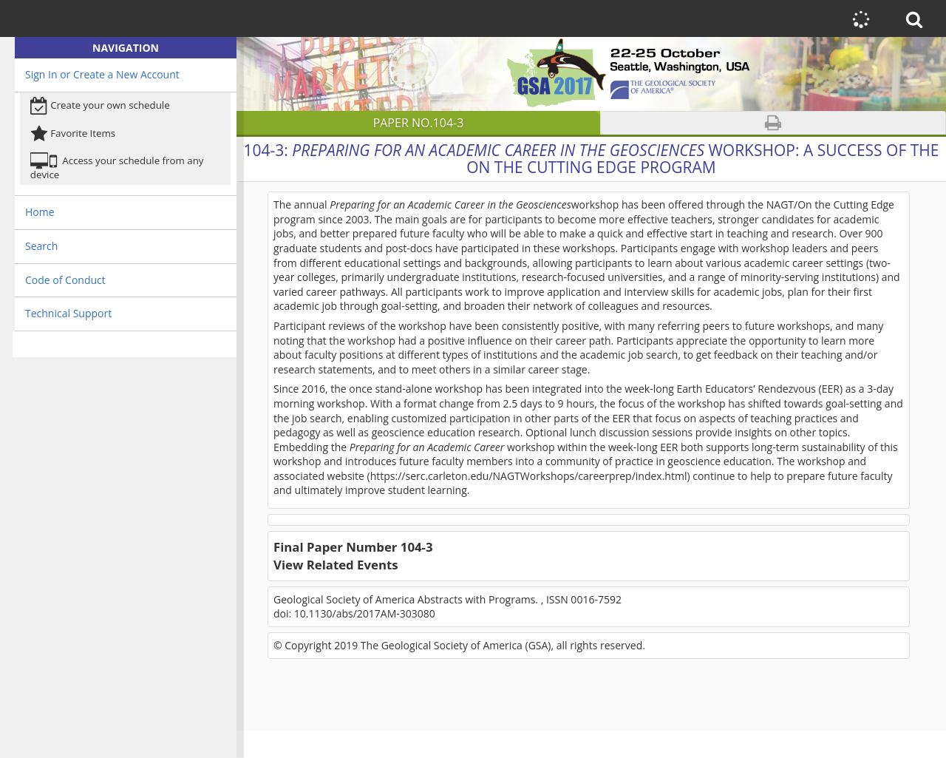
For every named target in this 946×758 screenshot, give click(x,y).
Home (40, 212)
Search (41, 246)
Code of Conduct (65, 280)
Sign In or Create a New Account (102, 74)
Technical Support (68, 313)
